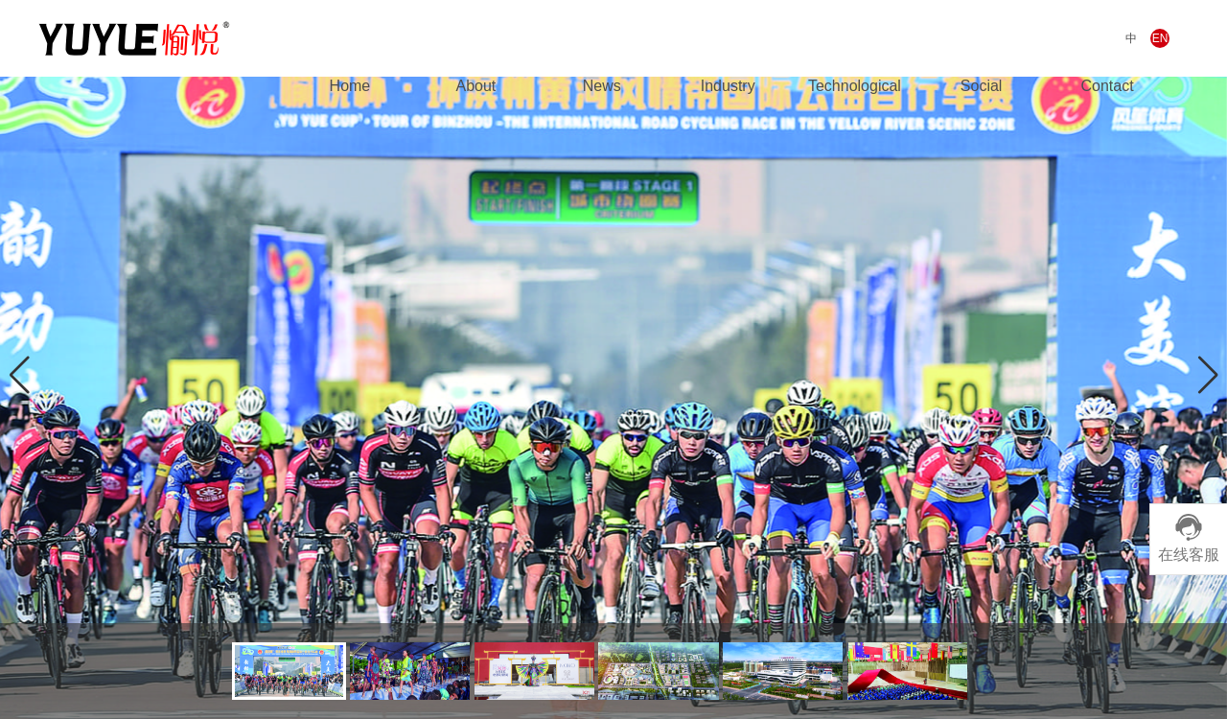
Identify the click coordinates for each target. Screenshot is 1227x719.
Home (350, 86)
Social (982, 86)
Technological (854, 86)
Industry (728, 86)
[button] (1208, 374)
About (475, 86)
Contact (1106, 86)
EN (1160, 38)
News (602, 86)
